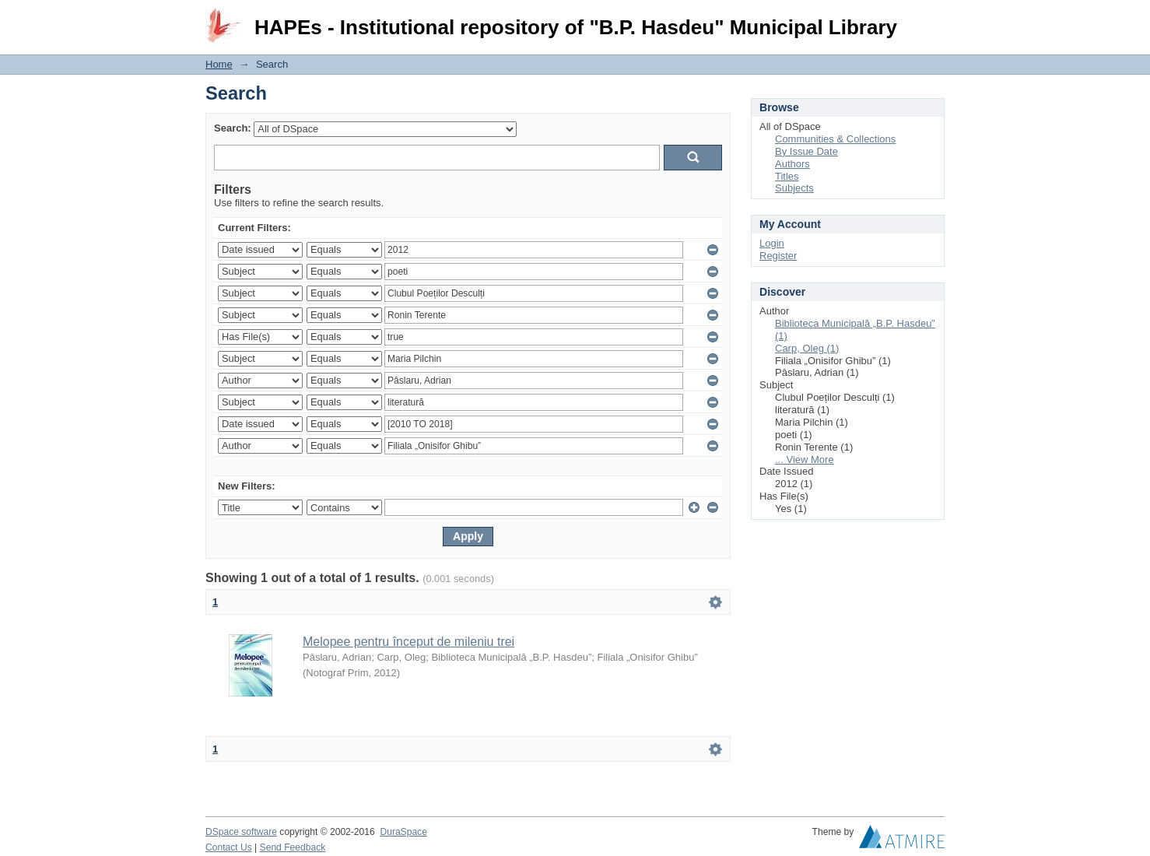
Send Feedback (293, 847)
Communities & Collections (835, 139)
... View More (804, 459)
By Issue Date (806, 151)
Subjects (794, 188)
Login (932, 19)
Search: (232, 128)
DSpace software (241, 831)
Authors (792, 164)
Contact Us (228, 847)
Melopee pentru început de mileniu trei (408, 641)
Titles (787, 176)
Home (219, 64)
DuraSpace (403, 831)
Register (778, 255)
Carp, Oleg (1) (807, 348)
